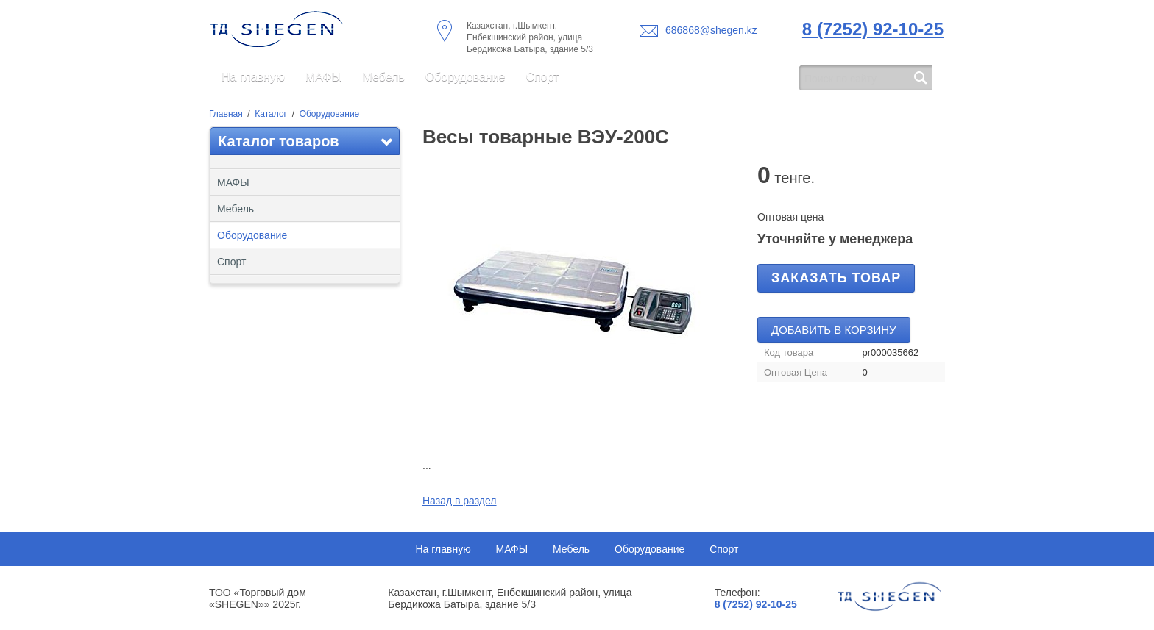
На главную (253, 77)
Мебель (384, 77)
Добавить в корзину (833, 329)
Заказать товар (836, 278)
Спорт (542, 77)
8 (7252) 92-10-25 (873, 29)
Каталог (271, 114)
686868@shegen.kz (711, 30)
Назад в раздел (459, 500)
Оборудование (465, 77)
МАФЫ (323, 77)
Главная (226, 114)
